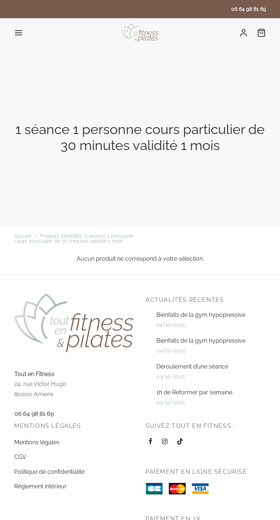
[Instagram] (164, 442)
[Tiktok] (180, 442)
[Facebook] (150, 442)
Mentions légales (36, 442)
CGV (20, 456)
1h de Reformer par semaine (194, 392)
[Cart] (261, 32)
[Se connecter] (243, 32)
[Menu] (18, 32)
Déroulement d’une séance (192, 366)
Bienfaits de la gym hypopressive (200, 314)
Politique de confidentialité (49, 471)
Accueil (23, 236)
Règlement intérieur (40, 486)
